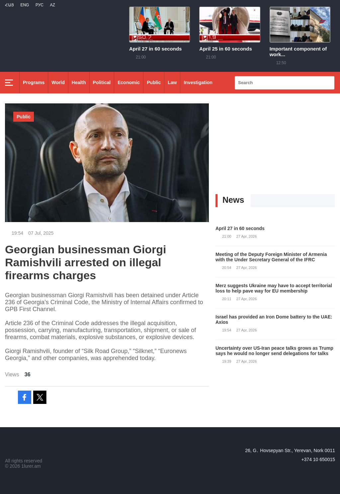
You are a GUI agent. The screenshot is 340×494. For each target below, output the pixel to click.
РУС (39, 5)
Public (154, 82)
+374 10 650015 (318, 459)
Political (102, 82)
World (57, 82)
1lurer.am (31, 466)
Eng (24, 5)
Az (52, 5)
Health (79, 82)
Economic (129, 82)
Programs (33, 82)
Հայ (9, 5)
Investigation (198, 82)
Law (172, 82)
